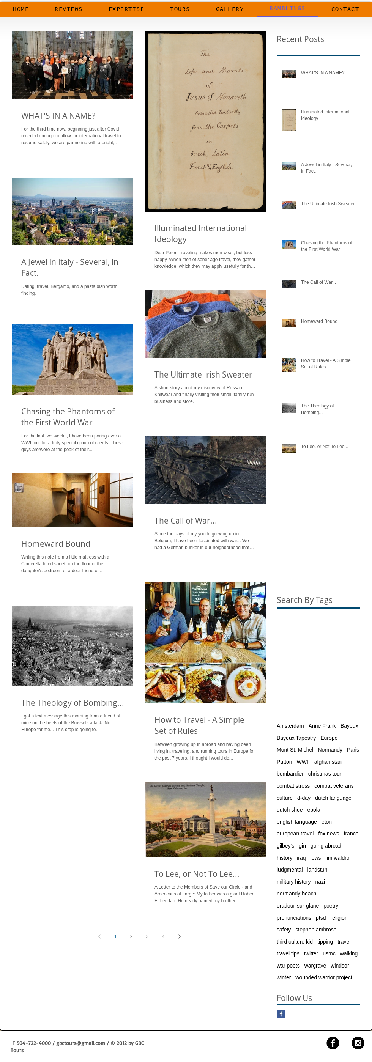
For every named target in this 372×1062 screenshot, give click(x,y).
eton (327, 822)
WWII (302, 762)
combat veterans (334, 786)
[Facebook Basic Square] (281, 1014)
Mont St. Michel (295, 750)
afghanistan (328, 762)
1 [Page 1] (115, 936)
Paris (353, 750)
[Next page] (179, 936)
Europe (328, 738)
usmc (329, 953)
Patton (284, 762)
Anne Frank (322, 726)
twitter (311, 953)
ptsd (321, 918)
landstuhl (318, 870)
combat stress (293, 786)
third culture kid (295, 942)
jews (316, 858)
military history (294, 882)
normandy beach (296, 894)
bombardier (290, 774)
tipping (325, 942)
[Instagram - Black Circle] (358, 1043)
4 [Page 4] (163, 936)
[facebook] (332, 1043)
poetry (330, 906)
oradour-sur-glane (298, 906)
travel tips (288, 953)
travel (343, 942)
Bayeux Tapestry (296, 738)
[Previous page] (99, 936)
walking (349, 953)
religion (339, 918)
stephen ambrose (315, 930)
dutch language (333, 798)
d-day (304, 798)
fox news (328, 834)
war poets (288, 966)
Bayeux (349, 726)
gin (302, 846)
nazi (320, 882)
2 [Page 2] (131, 936)
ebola (313, 810)
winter (284, 977)
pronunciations (294, 918)
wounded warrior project (323, 977)
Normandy (330, 750)
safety (284, 930)
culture (285, 798)
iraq (301, 858)
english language (297, 822)
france (351, 834)
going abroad (326, 846)
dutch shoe (290, 810)
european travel (295, 834)
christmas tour (325, 774)
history (284, 858)
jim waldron (339, 858)
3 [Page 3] (147, 936)
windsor (340, 966)
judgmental (290, 870)
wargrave (315, 966)
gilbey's (285, 846)
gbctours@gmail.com (80, 1043)
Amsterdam (290, 726)
